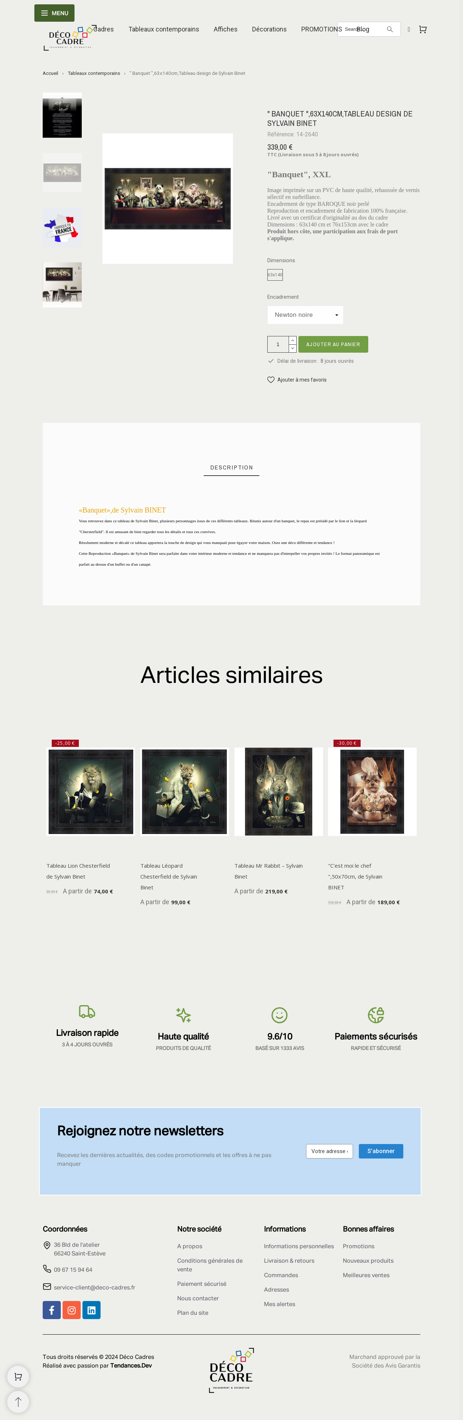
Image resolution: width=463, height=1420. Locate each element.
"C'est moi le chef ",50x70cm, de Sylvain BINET (355, 876)
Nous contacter (198, 1299)
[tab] (232, 467)
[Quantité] (278, 344)
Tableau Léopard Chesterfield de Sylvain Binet (168, 876)
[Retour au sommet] (18, 1402)
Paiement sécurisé (201, 1284)
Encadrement (283, 297)
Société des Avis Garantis (386, 1366)
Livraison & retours (289, 1261)
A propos (189, 1247)
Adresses (276, 1290)
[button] (297, 380)
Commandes (281, 1276)
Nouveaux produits (368, 1261)
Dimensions (281, 260)
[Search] (390, 29)
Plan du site (192, 1313)
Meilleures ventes (366, 1276)
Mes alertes (279, 1305)
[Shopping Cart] (18, 1376)
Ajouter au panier (333, 344)
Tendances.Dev (131, 1366)
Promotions (358, 1247)
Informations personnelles (299, 1247)
